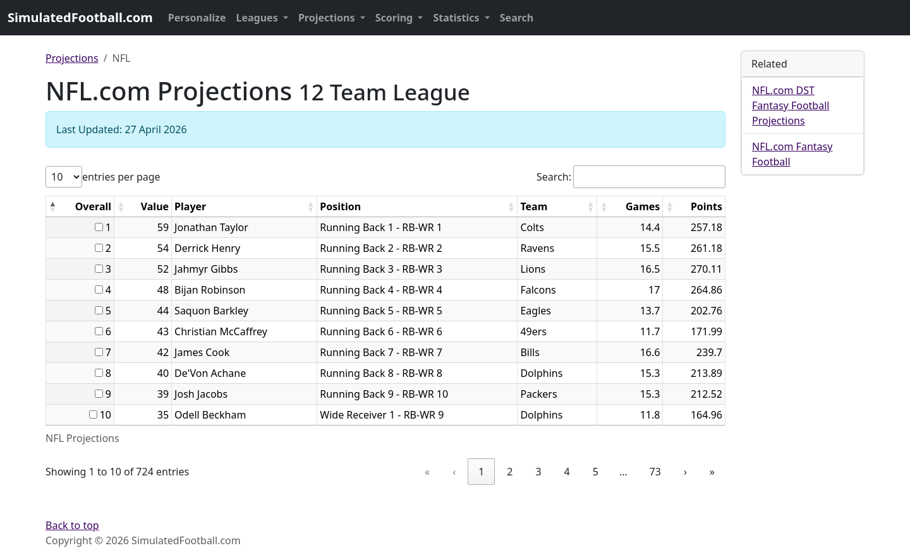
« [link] (427, 472)
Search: (554, 177)
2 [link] (510, 472)
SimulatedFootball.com (80, 17)
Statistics (457, 18)
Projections (328, 18)
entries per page (121, 177)
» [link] (712, 472)
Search (516, 18)
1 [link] (481, 472)
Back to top (72, 525)
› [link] (685, 472)
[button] (52, 206)
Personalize (197, 18)
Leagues (258, 18)
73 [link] (655, 472)
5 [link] (595, 472)
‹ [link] (454, 472)
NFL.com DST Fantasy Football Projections (790, 105)
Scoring (395, 18)
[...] (99, 227)
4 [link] (567, 472)
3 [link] (538, 472)
